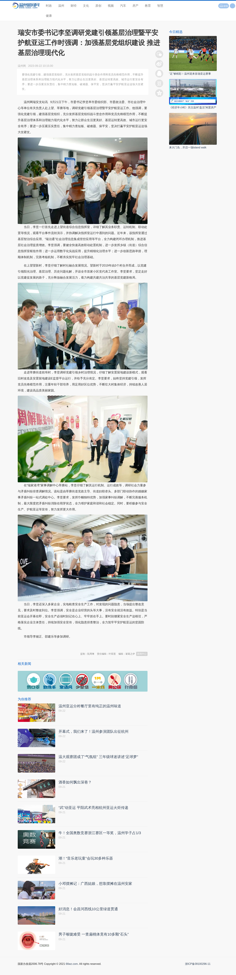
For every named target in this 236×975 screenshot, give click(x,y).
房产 (135, 5)
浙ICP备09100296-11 (198, 971)
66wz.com (72, 971)
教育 (148, 5)
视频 (111, 5)
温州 (61, 5)
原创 (98, 5)
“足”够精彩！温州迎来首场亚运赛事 (190, 73)
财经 (74, 5)
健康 (49, 15)
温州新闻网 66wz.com (47, 645)
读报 (223, 6)
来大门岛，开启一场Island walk (187, 147)
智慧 (160, 5)
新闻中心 (142, 653)
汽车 (123, 5)
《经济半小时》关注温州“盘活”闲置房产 (192, 107)
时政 (49, 5)
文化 (86, 5)
